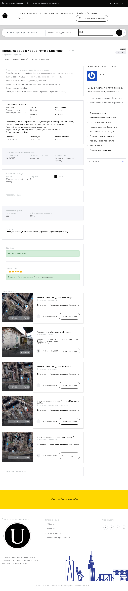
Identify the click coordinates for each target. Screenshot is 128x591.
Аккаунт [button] (21, 18)
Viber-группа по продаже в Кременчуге (106, 102)
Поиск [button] (20, 13)
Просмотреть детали (69, 316)
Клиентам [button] (31, 13)
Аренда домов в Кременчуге (102, 141)
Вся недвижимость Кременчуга (103, 118)
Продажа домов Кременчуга (102, 136)
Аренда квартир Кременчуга (102, 131)
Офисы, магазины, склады (100, 122)
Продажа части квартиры (100, 150)
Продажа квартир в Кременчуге (103, 127)
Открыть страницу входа (43, 277)
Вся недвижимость (98, 113)
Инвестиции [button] (66, 13)
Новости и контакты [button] (48, 13)
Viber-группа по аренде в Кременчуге (105, 98)
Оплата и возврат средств (58, 537)
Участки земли (96, 145)
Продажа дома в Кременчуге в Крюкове (32, 51)
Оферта (50, 524)
